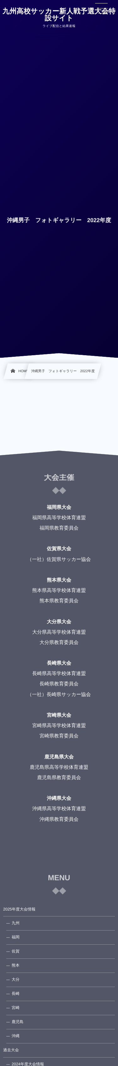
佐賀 (16, 951)
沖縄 (16, 1036)
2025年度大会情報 (19, 909)
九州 (16, 923)
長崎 (16, 993)
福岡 (16, 937)
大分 (16, 979)
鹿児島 (18, 1022)
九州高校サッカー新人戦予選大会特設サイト (59, 15)
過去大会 (11, 1050)
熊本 (16, 965)
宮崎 (16, 1007)
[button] (101, 8)
